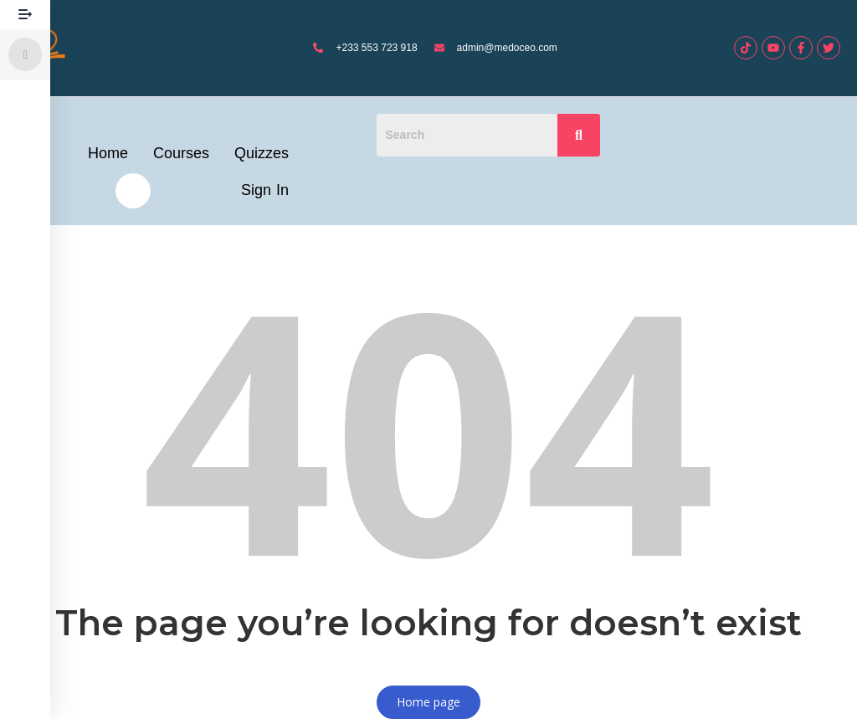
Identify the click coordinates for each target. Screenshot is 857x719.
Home (108, 153)
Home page (428, 702)
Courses (181, 153)
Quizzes (261, 153)
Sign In (265, 190)
